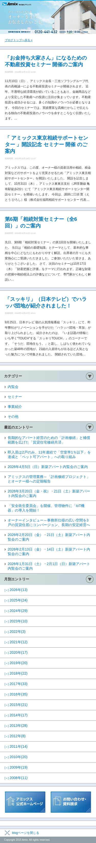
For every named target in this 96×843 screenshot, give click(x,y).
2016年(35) (16, 694)
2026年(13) (16, 590)
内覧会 (13, 387)
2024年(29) (16, 611)
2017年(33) (16, 684)
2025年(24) (16, 600)
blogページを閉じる (25, 833)
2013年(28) (16, 726)
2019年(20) (16, 663)
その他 (13, 416)
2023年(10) (16, 621)
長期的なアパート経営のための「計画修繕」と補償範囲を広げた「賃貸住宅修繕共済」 (49, 440)
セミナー (15, 397)
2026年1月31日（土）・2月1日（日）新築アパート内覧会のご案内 (49, 566)
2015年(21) (16, 705)
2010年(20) (16, 757)
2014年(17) (16, 715)
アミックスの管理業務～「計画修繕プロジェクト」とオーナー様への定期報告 (49, 479)
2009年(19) (16, 767)
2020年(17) (16, 652)
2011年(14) (16, 746)
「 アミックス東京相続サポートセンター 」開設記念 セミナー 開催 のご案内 (46, 144)
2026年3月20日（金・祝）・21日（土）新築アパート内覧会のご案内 (49, 493)
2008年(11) (16, 778)
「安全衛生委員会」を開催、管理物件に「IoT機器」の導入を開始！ (46, 508)
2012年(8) (15, 736)
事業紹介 (15, 407)
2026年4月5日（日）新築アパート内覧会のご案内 (48, 467)
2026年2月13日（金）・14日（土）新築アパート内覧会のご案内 (49, 551)
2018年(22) (16, 673)
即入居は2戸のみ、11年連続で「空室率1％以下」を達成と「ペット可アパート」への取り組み (49, 454)
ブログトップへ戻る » (19, 40)
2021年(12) (16, 642)
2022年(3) (15, 632)
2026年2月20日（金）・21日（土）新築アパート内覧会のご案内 (49, 537)
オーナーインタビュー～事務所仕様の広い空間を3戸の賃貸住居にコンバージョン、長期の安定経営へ (49, 522)
